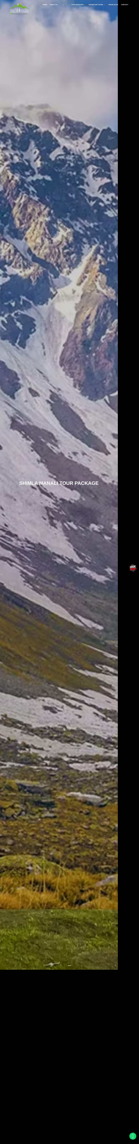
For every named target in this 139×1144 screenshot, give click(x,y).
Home (45, 4)
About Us (53, 4)
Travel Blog (113, 4)
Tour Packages (77, 4)
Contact (124, 4)
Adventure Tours (96, 4)
